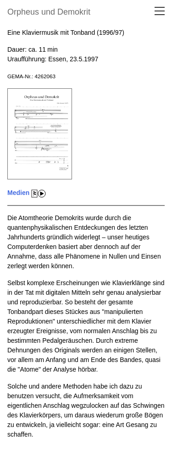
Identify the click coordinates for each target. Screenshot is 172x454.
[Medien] (39, 184)
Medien (18, 192)
